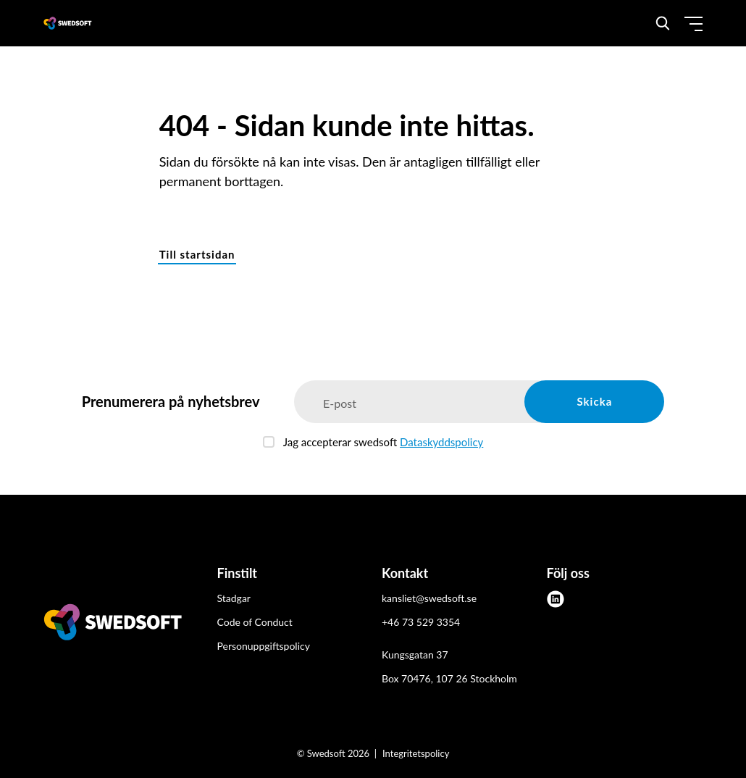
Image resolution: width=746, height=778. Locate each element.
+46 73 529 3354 (421, 622)
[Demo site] (67, 23)
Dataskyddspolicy (441, 441)
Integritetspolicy (415, 753)
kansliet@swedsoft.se (429, 598)
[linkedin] (555, 599)
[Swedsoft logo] (113, 624)
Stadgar (234, 598)
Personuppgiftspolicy (263, 646)
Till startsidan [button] (197, 254)
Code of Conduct (255, 622)
